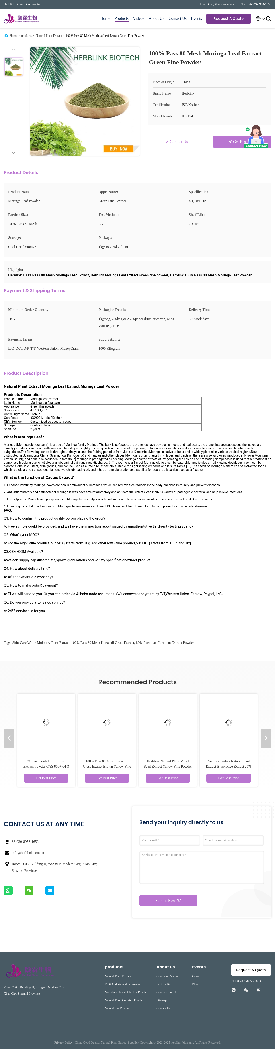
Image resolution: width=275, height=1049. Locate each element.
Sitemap (161, 1000)
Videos (138, 18)
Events (196, 18)
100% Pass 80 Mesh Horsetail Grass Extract (102, 643)
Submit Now (168, 900)
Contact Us (178, 18)
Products (122, 18)
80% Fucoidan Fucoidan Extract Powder (165, 643)
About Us (156, 18)
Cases (195, 976)
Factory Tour (164, 984)
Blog (195, 984)
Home (105, 18)
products (26, 35)
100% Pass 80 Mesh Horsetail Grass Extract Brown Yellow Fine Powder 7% (107, 766)
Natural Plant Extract (49, 35)
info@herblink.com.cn (28, 853)
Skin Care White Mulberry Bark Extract (40, 643)
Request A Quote (229, 18)
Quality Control (166, 992)
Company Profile (167, 976)
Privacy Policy (63, 1042)
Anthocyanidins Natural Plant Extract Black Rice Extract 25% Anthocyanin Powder (228, 766)
